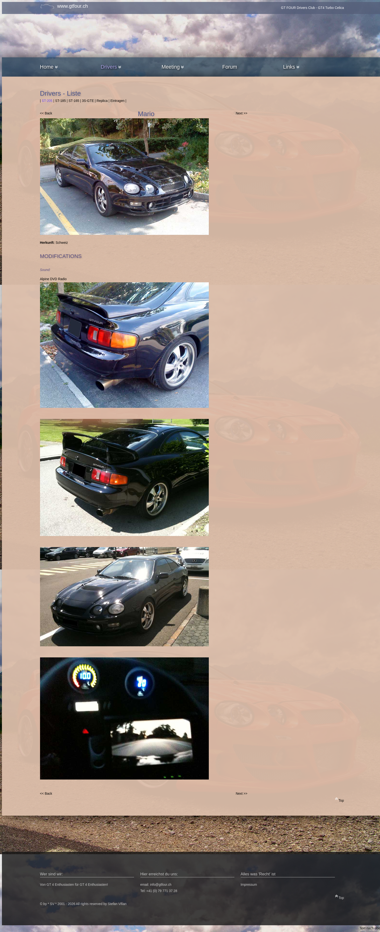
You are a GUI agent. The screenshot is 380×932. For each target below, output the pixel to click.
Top (339, 799)
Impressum (249, 884)
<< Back (46, 113)
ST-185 (60, 101)
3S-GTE (88, 101)
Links (291, 67)
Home (49, 67)
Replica (102, 101)
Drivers (111, 67)
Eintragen (117, 101)
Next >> (241, 113)
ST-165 (73, 101)
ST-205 (47, 101)
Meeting (173, 67)
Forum (229, 67)
